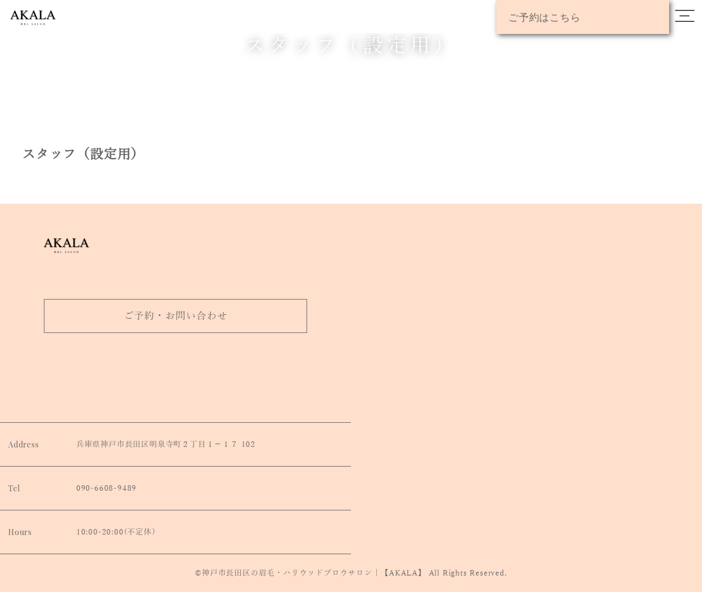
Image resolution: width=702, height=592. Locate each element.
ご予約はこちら (544, 17)
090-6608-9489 (106, 488)
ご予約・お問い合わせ (176, 316)
